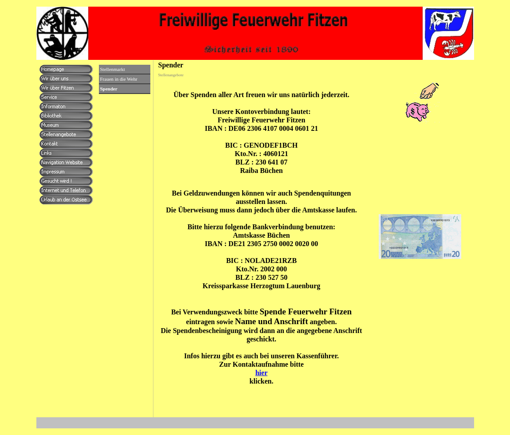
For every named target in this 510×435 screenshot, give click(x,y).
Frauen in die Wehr (118, 79)
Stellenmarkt (112, 69)
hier (261, 372)
